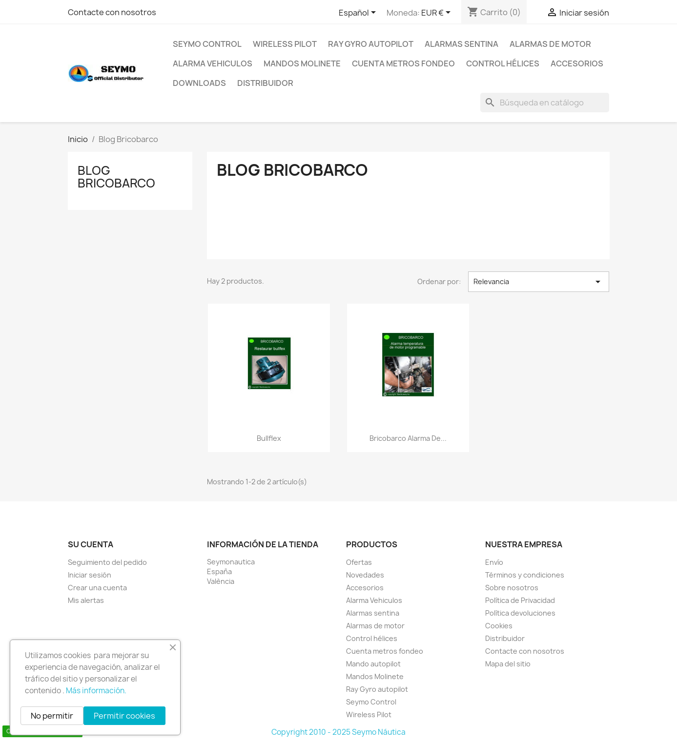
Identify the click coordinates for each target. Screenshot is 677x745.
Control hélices (502, 63)
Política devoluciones (520, 613)
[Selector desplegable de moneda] (437, 13)
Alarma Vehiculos (212, 63)
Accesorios (577, 63)
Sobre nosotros (511, 587)
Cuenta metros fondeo (403, 63)
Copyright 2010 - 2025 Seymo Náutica (338, 732)
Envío (494, 562)
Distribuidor (265, 83)
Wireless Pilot (285, 44)
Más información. (96, 690)
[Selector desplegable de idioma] (359, 13)
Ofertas (359, 562)
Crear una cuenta (97, 587)
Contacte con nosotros (112, 12)
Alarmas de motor (550, 44)
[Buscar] (544, 102)
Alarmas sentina (461, 44)
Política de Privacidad (520, 600)
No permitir (52, 715)
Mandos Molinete (302, 63)
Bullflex (269, 438)
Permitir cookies (124, 715)
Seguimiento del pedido (107, 562)
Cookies (499, 625)
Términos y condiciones (524, 574)
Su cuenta (90, 544)
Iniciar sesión (89, 574)
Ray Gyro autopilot (370, 44)
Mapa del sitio (508, 663)
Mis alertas (86, 600)
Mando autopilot (373, 663)
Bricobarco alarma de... (408, 438)
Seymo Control (207, 44)
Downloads (199, 83)
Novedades (365, 574)
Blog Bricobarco (116, 176)
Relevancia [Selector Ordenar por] (538, 282)
